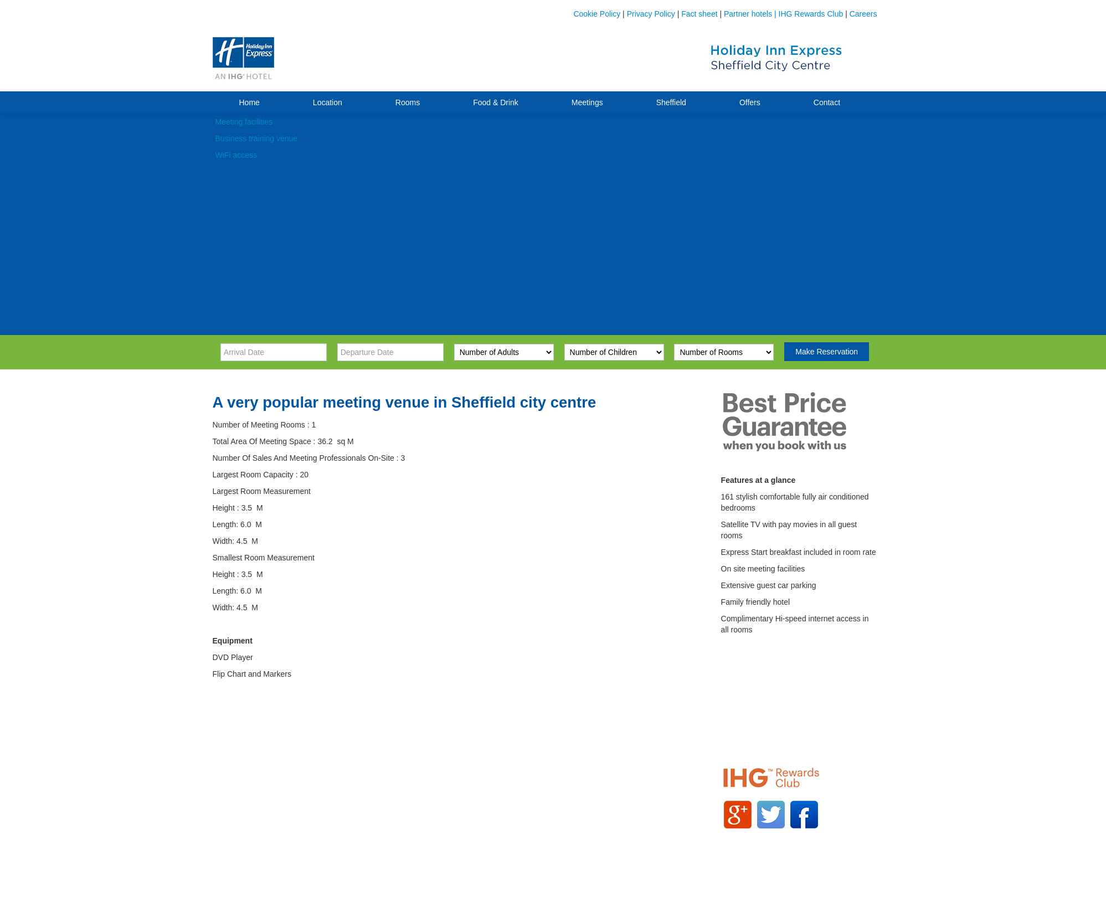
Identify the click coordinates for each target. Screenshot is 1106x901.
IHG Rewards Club (811, 13)
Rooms (407, 102)
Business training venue (256, 138)
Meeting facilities (244, 121)
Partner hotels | (751, 13)
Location (327, 102)
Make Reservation (826, 351)
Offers (749, 102)
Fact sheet (699, 13)
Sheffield (671, 102)
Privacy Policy (651, 13)
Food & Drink (495, 102)
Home (249, 102)
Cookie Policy (596, 13)
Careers (863, 13)
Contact (827, 102)
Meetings (587, 102)
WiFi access (236, 155)
